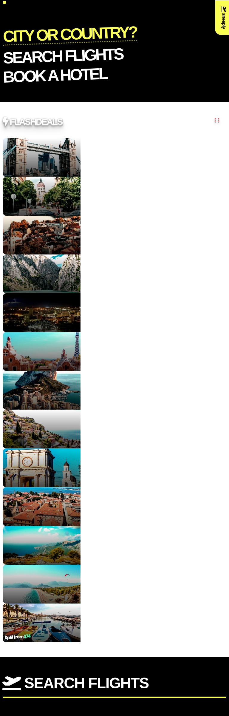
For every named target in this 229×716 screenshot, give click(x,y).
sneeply (223, 17)
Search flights (63, 55)
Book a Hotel (55, 74)
